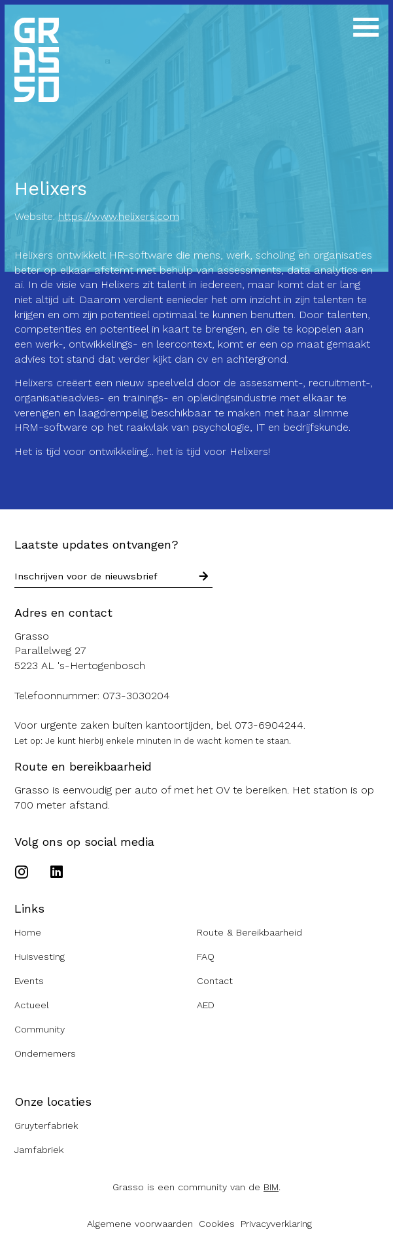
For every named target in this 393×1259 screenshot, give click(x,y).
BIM (271, 1187)
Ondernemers (45, 1053)
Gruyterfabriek (46, 1125)
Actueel (31, 1005)
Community (39, 1029)
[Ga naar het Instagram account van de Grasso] (24, 873)
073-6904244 (269, 725)
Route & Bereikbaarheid (249, 932)
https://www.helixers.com (118, 216)
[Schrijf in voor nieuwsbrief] (203, 577)
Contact (215, 981)
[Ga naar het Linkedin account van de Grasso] (57, 873)
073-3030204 (136, 695)
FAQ (205, 956)
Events (29, 981)
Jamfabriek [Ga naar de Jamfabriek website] (38, 1150)
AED (205, 1005)
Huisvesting (39, 956)
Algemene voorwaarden (140, 1224)
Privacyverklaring (276, 1224)
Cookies (217, 1224)
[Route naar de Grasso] (196, 651)
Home (27, 932)
